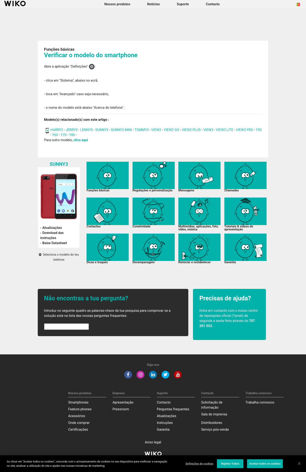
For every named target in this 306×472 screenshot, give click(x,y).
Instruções (165, 423)
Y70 (64, 135)
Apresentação (123, 402)
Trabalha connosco (260, 402)
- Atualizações (51, 228)
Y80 (72, 135)
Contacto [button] (213, 4)
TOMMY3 (141, 130)
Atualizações (166, 416)
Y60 (55, 135)
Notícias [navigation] (153, 4)
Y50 (259, 130)
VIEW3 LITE (224, 130)
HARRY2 (56, 130)
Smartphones (78, 402)
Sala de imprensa (214, 414)
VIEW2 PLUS (191, 130)
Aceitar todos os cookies (265, 465)
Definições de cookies (199, 465)
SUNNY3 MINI (121, 130)
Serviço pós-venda (215, 429)
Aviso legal (153, 442)
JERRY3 (72, 130)
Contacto (164, 402)
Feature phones (80, 409)
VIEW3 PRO (244, 130)
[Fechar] (299, 465)
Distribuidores (211, 423)
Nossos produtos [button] (117, 4)
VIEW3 (208, 130)
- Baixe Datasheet (53, 243)
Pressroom (121, 409)
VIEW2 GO (171, 130)
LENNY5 (86, 130)
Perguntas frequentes (173, 409)
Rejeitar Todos (230, 465)
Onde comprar (79, 423)
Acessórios (76, 416)
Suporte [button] (183, 4)
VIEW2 (156, 130)
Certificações (78, 429)
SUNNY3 (101, 130)
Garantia (163, 429)
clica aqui (80, 140)
